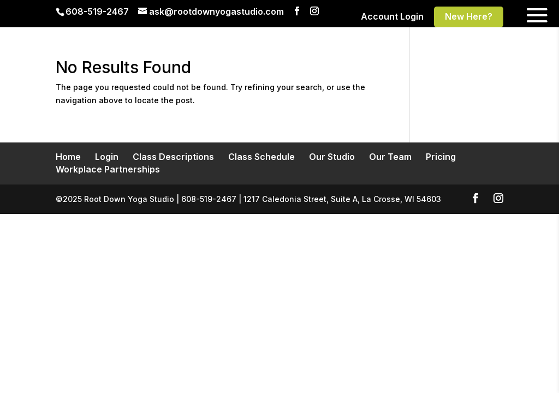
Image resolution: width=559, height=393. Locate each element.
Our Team (390, 156)
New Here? (468, 16)
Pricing (441, 156)
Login (106, 156)
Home (68, 156)
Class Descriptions (173, 156)
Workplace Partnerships (108, 169)
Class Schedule (261, 156)
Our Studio (332, 156)
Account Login (392, 17)
